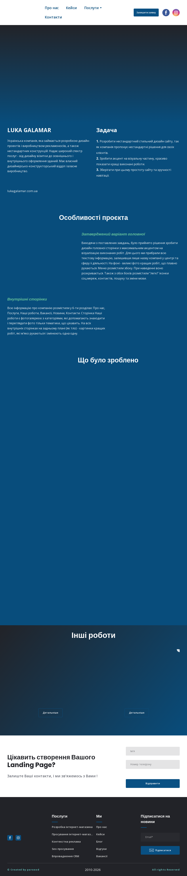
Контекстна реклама (66, 841)
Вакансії (102, 856)
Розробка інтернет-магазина (72, 827)
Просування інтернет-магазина (73, 834)
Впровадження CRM (65, 856)
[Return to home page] (23, 12)
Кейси (71, 7)
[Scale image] (41, 252)
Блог (99, 841)
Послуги (91, 7)
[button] (146, 12)
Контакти (53, 17)
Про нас (52, 7)
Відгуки (101, 849)
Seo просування (63, 849)
